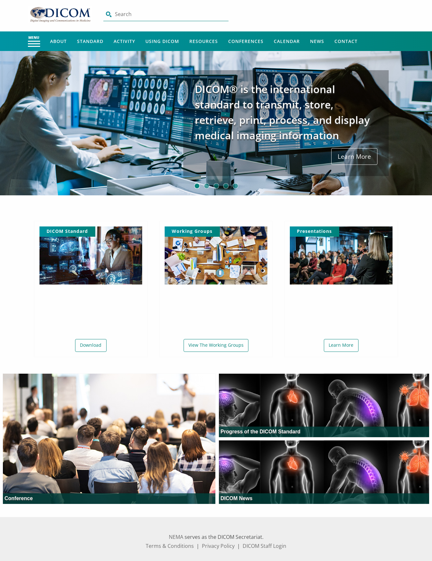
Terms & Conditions (170, 545)
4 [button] (225, 186)
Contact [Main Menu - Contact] (346, 41)
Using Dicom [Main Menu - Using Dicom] (162, 41)
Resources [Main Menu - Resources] (203, 41)
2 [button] (206, 186)
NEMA (176, 536)
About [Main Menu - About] (58, 41)
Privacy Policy (218, 545)
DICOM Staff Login (264, 545)
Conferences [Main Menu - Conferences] (246, 41)
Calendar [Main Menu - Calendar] (287, 41)
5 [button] (235, 186)
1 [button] (197, 186)
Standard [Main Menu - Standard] (90, 41)
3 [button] (216, 186)
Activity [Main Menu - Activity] (124, 41)
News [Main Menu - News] (317, 41)
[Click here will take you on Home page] (61, 14)
